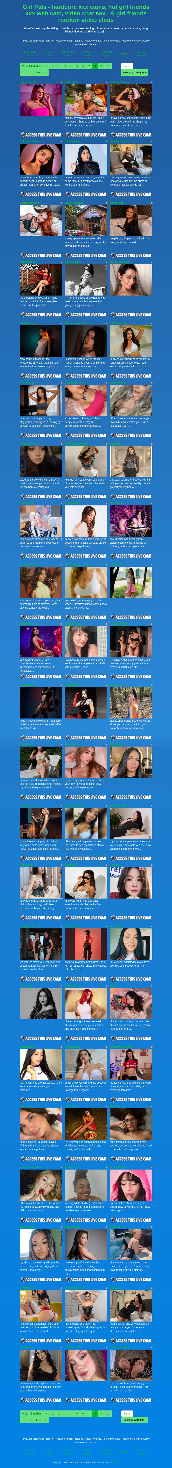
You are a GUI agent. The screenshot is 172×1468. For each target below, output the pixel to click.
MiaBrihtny (116, 564)
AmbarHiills (72, 503)
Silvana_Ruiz (73, 261)
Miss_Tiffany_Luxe (76, 564)
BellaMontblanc (119, 805)
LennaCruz (71, 684)
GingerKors (27, 1287)
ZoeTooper (116, 744)
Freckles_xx (117, 1226)
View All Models (32, 66)
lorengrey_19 (28, 82)
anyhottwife (117, 202)
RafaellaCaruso (119, 82)
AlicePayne (72, 744)
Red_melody (72, 1226)
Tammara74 (27, 623)
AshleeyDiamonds (121, 1046)
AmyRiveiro (27, 744)
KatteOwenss (73, 985)
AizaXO (114, 985)
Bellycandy (26, 864)
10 (108, 66)
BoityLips (71, 1167)
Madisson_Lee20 (75, 323)
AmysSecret (27, 805)
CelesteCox (27, 1046)
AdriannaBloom (29, 202)
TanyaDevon (117, 926)
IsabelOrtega (73, 141)
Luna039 (115, 864)
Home (127, 66)
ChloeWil (70, 864)
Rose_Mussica (74, 202)
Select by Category (135, 72)
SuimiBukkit (27, 503)
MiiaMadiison (28, 323)
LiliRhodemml (118, 323)
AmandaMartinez (30, 564)
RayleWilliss (72, 926)
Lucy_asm (26, 1106)
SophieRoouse (74, 382)
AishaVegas (27, 382)
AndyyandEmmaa (30, 926)
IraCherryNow (73, 623)
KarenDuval (27, 684)
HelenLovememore (31, 1167)
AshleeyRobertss (30, 141)
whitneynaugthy (120, 141)
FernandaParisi (74, 1287)
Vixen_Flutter (118, 1167)
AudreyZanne (118, 382)
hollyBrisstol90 (74, 805)
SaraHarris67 (73, 1347)
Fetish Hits (115, 1462)
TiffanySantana (119, 623)
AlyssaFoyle (27, 443)
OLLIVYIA (116, 684)
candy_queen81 (119, 261)
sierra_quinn (27, 1226)
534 (38, 72)
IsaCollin (115, 1287)
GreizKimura (117, 503)
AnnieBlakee (72, 1046)
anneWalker (27, 1347)
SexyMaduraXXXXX (77, 443)
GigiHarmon (117, 1106)
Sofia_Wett (71, 82)
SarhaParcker (28, 261)
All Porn (124, 53)
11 (23, 72)
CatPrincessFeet (120, 1347)
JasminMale (72, 1106)
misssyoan (26, 985)
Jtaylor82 (115, 443)
